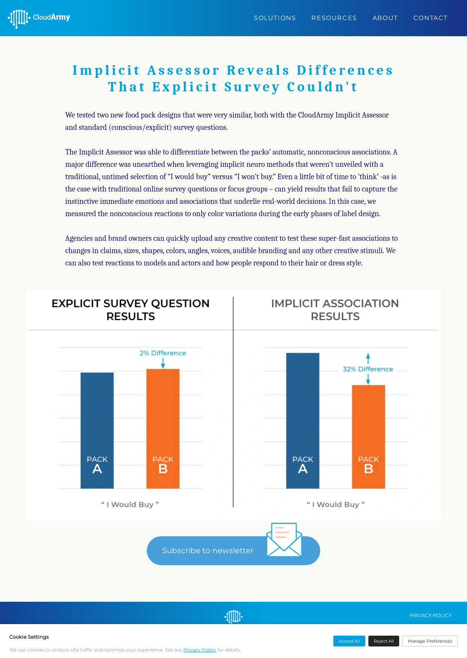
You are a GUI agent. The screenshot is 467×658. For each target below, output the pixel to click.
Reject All (384, 641)
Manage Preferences (430, 641)
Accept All (349, 641)
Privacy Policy (199, 650)
